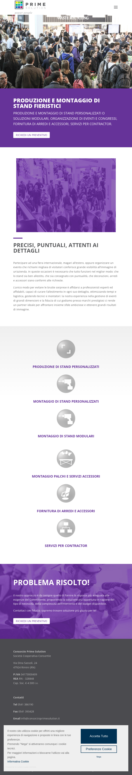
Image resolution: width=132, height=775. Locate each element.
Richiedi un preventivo (31, 621)
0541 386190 (25, 704)
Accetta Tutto (99, 736)
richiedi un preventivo (31, 135)
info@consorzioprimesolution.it (40, 718)
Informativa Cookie (18, 761)
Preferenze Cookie (99, 749)
